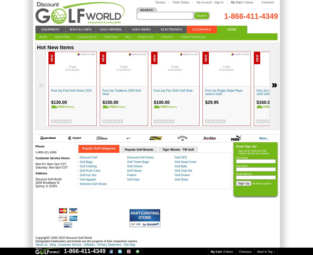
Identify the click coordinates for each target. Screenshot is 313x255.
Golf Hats (133, 179)
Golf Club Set (183, 170)
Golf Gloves (135, 166)
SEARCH (146, 10)
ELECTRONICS (171, 29)
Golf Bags (86, 162)
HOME (232, 29)
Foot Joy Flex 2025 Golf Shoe (173, 90)
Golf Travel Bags (138, 162)
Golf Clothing (88, 166)
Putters (131, 175)
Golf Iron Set (88, 175)
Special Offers (62, 36)
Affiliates (89, 244)
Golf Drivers (182, 175)
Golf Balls (181, 166)
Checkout (267, 2)
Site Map (129, 244)
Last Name (242, 166)
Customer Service (69, 244)
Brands (43, 36)
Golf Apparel (88, 179)
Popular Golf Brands (139, 149)
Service (160, 2)
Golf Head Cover (185, 162)
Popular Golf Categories (99, 148)
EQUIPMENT (50, 29)
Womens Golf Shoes (93, 184)
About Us (41, 244)
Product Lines (145, 36)
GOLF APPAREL (111, 29)
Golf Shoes (134, 170)
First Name (242, 158)
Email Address (244, 174)
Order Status (181, 2)
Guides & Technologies (193, 36)
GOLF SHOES (141, 29)
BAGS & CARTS (81, 29)
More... (264, 138)
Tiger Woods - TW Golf (178, 149)
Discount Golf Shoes (140, 157)
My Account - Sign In (210, 2)
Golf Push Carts (90, 170)
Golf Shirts (181, 179)
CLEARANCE (201, 29)
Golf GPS (181, 157)
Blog (53, 244)
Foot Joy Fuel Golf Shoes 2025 (71, 90)
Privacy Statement (109, 244)
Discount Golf (88, 157)
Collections (167, 36)
